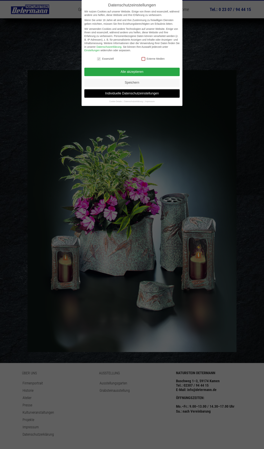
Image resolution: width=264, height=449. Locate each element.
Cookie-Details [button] (115, 101)
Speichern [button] (132, 82)
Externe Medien (153, 59)
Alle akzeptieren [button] (132, 72)
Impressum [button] (150, 101)
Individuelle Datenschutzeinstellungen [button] (132, 93)
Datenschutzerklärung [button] (133, 101)
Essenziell (105, 59)
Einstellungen (92, 50)
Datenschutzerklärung (108, 46)
